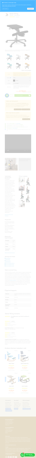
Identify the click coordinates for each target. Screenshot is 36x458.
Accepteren (30, 8)
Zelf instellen (5, 8)
